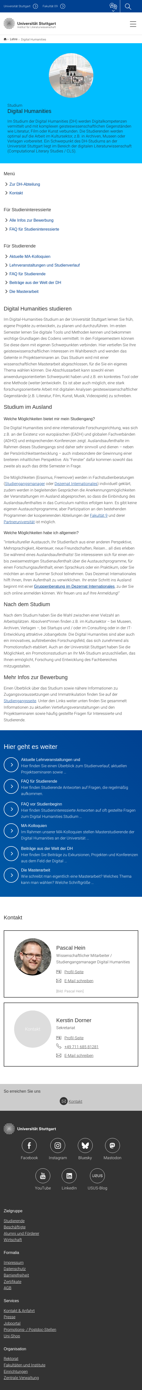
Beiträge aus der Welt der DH (35, 279)
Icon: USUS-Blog (97, 1172)
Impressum (14, 1259)
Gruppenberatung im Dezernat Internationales (74, 583)
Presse (9, 1313)
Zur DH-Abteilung (24, 181)
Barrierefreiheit (16, 1271)
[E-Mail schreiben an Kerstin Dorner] (74, 1052)
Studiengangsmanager (25, 480)
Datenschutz (15, 1265)
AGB (7, 1284)
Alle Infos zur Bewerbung (31, 217)
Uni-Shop (12, 1332)
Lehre (11, 37)
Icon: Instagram (57, 1142)
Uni (17, 6)
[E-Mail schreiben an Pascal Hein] (74, 977)
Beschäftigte (15, 1223)
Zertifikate (12, 1278)
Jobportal (12, 1319)
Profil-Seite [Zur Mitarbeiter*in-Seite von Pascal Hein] (74, 968)
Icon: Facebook (29, 1142)
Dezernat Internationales (76, 480)
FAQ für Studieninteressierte (34, 226)
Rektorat (11, 1355)
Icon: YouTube (42, 1172)
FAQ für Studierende (27, 271)
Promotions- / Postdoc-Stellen (30, 1326)
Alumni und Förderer (21, 1230)
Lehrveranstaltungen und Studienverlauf (44, 262)
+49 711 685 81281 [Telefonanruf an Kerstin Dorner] (81, 1043)
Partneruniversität (19, 518)
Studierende (14, 1217)
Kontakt (16, 190)
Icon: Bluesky (85, 1142)
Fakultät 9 (99, 512)
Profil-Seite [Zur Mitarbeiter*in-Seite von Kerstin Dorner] (74, 1034)
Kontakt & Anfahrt (19, 1307)
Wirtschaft (13, 1236)
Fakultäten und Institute (24, 1361)
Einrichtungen (16, 1368)
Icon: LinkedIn (69, 1172)
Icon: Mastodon (112, 1142)
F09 (50, 6)
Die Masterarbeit (23, 288)
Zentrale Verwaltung (21, 1374)
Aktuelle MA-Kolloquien (29, 253)
